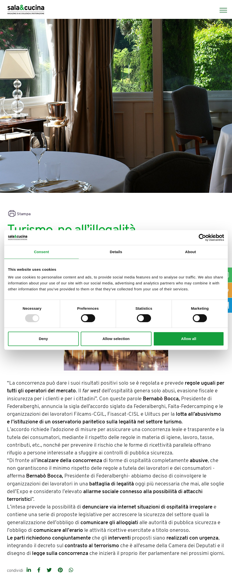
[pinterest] (61, 570)
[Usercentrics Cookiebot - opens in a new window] (202, 237)
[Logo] (26, 10)
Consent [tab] (41, 252)
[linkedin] (29, 570)
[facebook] (39, 570)
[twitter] (50, 570)
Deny (43, 339)
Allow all (188, 339)
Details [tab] (116, 252)
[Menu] (220, 10)
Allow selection (115, 339)
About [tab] (190, 252)
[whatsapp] (71, 570)
